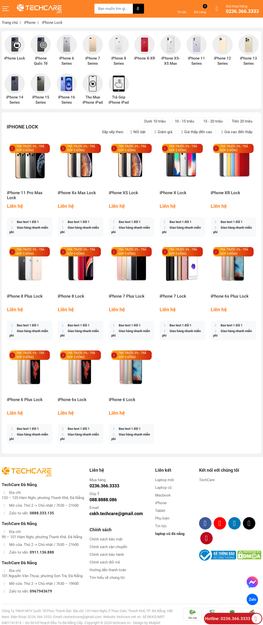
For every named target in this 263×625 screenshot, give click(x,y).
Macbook (163, 495)
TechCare (207, 480)
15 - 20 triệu (213, 121)
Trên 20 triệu (242, 121)
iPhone (161, 503)
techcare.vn (122, 623)
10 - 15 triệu (184, 121)
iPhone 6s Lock (72, 399)
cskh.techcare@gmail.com (116, 513)
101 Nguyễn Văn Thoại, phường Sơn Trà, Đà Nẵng (42, 576)
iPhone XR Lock (225, 192)
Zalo (252, 599)
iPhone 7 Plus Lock (127, 296)
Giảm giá (163, 132)
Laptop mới (164, 480)
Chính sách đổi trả (104, 562)
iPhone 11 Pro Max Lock (25, 195)
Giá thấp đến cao (196, 132)
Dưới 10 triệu (155, 121)
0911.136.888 (42, 552)
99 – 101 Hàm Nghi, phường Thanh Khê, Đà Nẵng (42, 537)
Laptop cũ (163, 487)
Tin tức (161, 526)
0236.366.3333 (242, 11)
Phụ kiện (162, 518)
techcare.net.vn (129, 617)
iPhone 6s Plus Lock (230, 296)
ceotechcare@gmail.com (82, 617)
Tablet (160, 510)
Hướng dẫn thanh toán (107, 570)
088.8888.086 (103, 499)
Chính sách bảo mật (105, 539)
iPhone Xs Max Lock (77, 192)
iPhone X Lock (173, 192)
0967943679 (41, 591)
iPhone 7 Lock (173, 296)
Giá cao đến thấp (236, 132)
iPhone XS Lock (123, 192)
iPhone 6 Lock (122, 399)
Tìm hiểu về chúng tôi (107, 577)
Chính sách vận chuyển (108, 547)
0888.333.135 (42, 513)
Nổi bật (138, 132)
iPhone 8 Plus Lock (25, 296)
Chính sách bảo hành (106, 554)
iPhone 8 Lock (71, 296)
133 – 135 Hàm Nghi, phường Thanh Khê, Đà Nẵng (43, 498)
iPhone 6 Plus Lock (25, 399)
